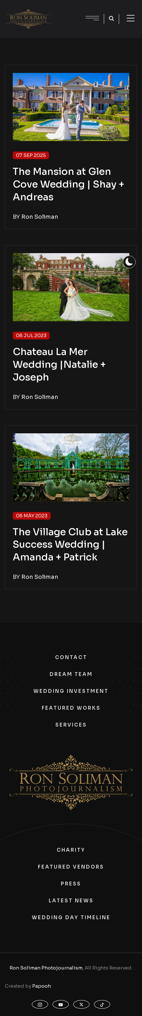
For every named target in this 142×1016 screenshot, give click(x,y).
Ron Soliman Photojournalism (46, 968)
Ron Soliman (39, 216)
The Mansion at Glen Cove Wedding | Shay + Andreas (68, 184)
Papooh (41, 986)
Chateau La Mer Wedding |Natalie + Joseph (59, 364)
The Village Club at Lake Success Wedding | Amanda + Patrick (70, 545)
